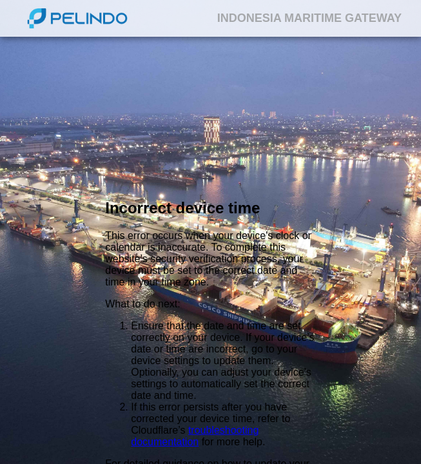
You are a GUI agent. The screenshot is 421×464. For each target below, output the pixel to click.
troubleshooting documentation (195, 436)
